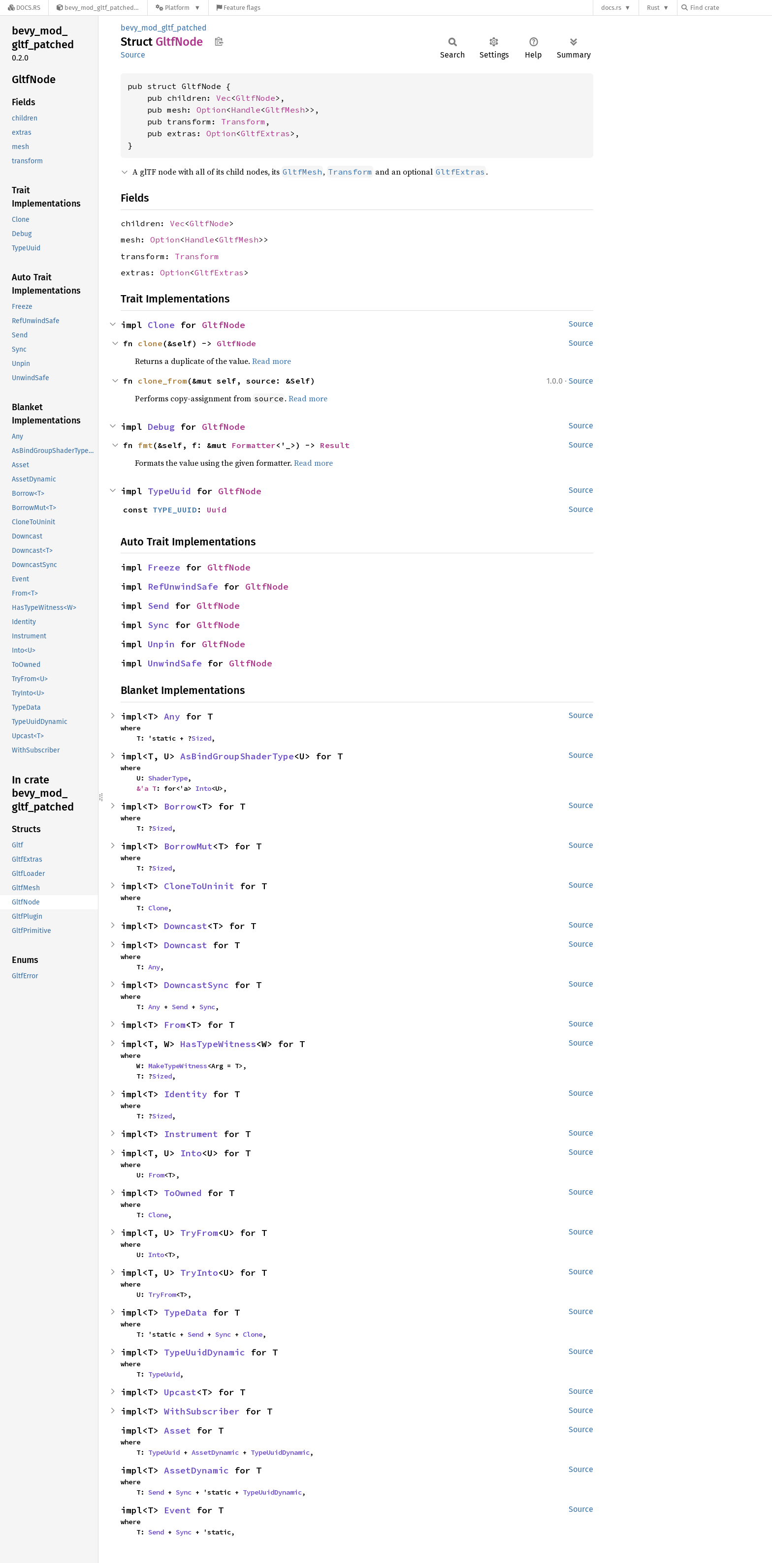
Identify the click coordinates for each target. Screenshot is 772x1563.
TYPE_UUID (175, 509)
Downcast (185, 926)
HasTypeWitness (218, 1044)
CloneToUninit (199, 886)
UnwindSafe (175, 663)
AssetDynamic (215, 1452)
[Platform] (178, 7)
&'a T (146, 788)
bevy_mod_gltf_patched (164, 27)
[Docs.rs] (24, 7)
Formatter (253, 445)
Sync (158, 625)
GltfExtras (265, 133)
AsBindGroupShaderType (237, 756)
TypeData (185, 1312)
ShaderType (168, 778)
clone (150, 343)
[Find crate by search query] (730, 7)
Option (211, 110)
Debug (161, 426)
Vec (223, 98)
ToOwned (183, 1193)
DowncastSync (196, 985)
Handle (245, 110)
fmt (145, 445)
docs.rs (611, 7)
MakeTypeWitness (177, 1065)
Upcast (180, 1392)
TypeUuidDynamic (204, 1352)
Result (335, 445)
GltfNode (255, 98)
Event (177, 1510)
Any (172, 716)
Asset (177, 1430)
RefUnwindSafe (183, 586)
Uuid (216, 509)
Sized (201, 738)
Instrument (191, 1134)
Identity (185, 1094)
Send (158, 605)
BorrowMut (188, 846)
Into (203, 788)
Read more (271, 361)
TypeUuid (169, 491)
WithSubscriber (202, 1411)
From (175, 1024)
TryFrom (199, 1232)
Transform (243, 121)
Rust (653, 7)
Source (133, 55)
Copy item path (219, 41)
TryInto (199, 1272)
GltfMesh (285, 110)
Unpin (161, 644)
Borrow (180, 806)
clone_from (162, 381)
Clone (161, 325)
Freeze (164, 567)
